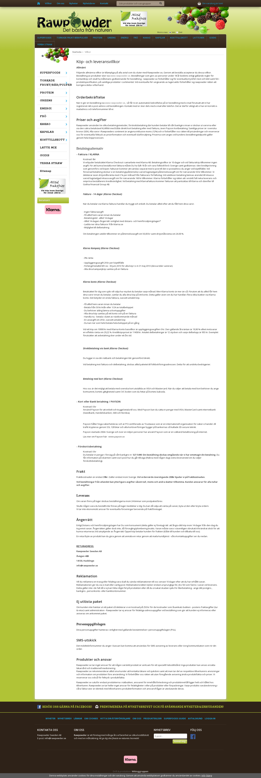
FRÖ (136, 37)
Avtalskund (195, 718)
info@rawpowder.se (55, 738)
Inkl (173, 32)
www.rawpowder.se (120, 75)
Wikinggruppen (140, 771)
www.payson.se (116, 436)
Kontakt (104, 3)
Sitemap (45, 171)
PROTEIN (97, 37)
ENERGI (125, 37)
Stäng (209, 775)
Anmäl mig (180, 741)
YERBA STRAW (44, 44)
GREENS (111, 37)
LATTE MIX (198, 37)
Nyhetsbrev (89, 3)
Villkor (48, 3)
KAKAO (146, 37)
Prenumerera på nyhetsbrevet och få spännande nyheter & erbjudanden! (159, 706)
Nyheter (73, 3)
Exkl (180, 32)
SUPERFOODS (44, 37)
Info (204, 775)
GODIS (212, 37)
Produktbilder (152, 718)
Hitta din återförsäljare (115, 718)
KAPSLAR (160, 37)
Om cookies (91, 718)
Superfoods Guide (175, 718)
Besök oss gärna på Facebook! (64, 706)
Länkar (78, 718)
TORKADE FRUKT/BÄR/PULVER (72, 37)
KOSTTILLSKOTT (179, 37)
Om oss (60, 3)
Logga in (210, 718)
